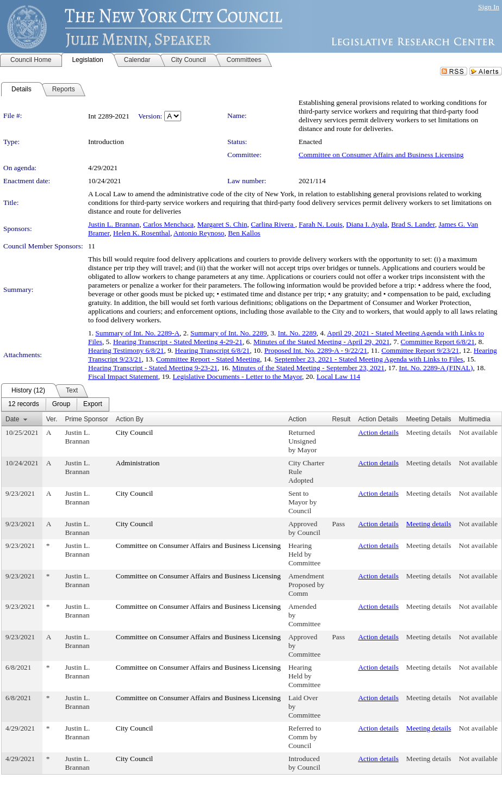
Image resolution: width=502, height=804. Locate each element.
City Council (134, 432)
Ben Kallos (244, 233)
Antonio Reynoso (199, 233)
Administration (138, 463)
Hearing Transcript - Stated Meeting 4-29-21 (178, 342)
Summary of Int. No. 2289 (228, 333)
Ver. (52, 419)
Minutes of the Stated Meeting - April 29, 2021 (321, 342)
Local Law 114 (338, 376)
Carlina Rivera (273, 224)
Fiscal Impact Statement (123, 376)
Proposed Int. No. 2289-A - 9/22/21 (315, 350)
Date (12, 419)
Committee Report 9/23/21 (420, 350)
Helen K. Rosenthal (141, 233)
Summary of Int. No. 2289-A (137, 333)
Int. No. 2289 (297, 333)
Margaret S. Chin (222, 224)
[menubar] (55, 404)
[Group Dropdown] (61, 404)
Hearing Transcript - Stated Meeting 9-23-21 (153, 368)
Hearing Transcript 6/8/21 (212, 350)
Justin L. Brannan (113, 224)
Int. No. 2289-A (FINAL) (436, 368)
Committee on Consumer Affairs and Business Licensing (381, 155)
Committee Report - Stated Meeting (208, 359)
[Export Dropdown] (93, 404)
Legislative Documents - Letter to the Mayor (237, 376)
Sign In (488, 7)
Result (341, 419)
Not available (478, 432)
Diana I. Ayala (366, 224)
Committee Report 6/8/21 (438, 342)
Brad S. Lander (413, 224)
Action (297, 419)
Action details (378, 432)
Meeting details (428, 432)
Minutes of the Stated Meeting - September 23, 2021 (308, 368)
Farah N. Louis (320, 224)
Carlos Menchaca (168, 224)
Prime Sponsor (86, 419)
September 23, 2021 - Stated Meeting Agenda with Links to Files (369, 359)
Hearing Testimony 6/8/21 (126, 350)
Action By (130, 419)
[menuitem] (24, 404)
